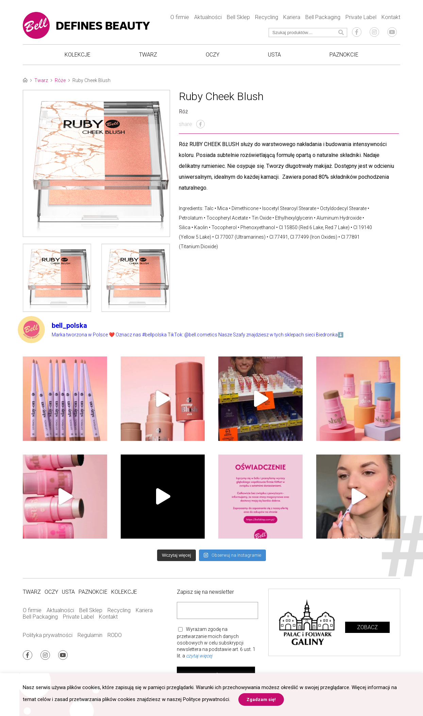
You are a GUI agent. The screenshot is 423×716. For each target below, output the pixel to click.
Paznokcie (343, 54)
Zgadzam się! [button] (261, 699)
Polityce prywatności (206, 699)
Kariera (291, 17)
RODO (114, 635)
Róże (60, 80)
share (192, 124)
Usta (274, 54)
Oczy (212, 54)
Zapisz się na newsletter (205, 592)
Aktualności (208, 17)
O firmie (179, 17)
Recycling (266, 17)
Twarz (148, 54)
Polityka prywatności (47, 635)
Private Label (360, 17)
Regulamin (90, 635)
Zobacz (367, 627)
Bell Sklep (238, 17)
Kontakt (391, 17)
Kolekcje (77, 54)
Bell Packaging (322, 17)
